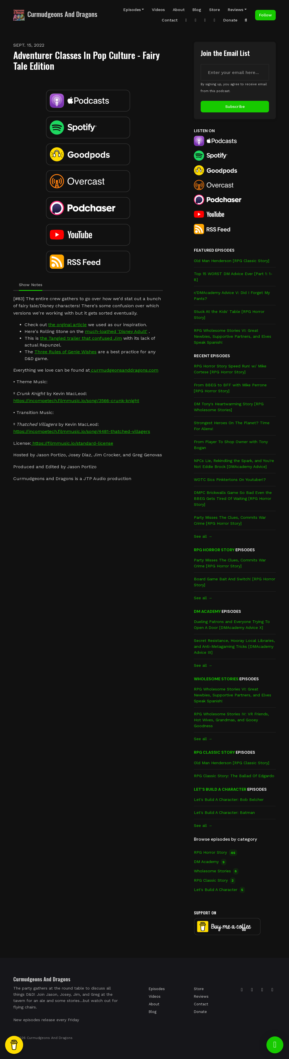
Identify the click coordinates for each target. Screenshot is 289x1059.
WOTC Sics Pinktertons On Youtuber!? (230, 479)
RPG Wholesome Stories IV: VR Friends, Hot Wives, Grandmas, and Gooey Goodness (231, 720)
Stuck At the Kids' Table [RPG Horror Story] (229, 314)
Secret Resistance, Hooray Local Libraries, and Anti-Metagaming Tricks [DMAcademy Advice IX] (234, 646)
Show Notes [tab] (30, 284)
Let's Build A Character (220, 789)
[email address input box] (235, 72)
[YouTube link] (205, 20)
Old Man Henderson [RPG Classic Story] (231, 260)
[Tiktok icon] (252, 990)
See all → (203, 536)
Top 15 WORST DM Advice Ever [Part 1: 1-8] (233, 276)
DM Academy (207, 611)
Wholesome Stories (216, 678)
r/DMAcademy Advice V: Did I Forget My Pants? (232, 295)
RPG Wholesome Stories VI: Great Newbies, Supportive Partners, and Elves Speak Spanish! (232, 336)
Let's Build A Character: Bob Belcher (229, 799)
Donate (230, 20)
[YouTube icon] (272, 990)
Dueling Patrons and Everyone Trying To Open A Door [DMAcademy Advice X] (232, 624)
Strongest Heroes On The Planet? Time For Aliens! (232, 425)
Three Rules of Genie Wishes (65, 351)
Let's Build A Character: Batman (224, 812)
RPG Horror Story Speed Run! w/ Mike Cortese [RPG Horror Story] (230, 369)
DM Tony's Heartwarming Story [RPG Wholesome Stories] (229, 407)
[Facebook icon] (262, 990)
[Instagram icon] (242, 990)
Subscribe (235, 106)
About (179, 9)
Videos (158, 9)
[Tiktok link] (195, 20)
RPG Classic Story (214, 752)
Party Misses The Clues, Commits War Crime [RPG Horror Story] (230, 520)
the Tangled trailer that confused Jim (81, 338)
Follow (265, 15)
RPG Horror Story (214, 549)
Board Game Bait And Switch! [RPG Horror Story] (234, 582)
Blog (196, 9)
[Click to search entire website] (246, 20)
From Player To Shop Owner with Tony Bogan (231, 444)
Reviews (235, 9)
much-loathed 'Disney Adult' (116, 331)
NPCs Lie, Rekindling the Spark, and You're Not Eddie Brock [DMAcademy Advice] (234, 463)
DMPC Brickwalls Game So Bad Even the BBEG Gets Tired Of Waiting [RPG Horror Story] (233, 498)
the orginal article (67, 324)
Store (214, 9)
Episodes (132, 9)
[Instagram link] (186, 20)
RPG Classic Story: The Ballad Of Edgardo (234, 775)
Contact (170, 20)
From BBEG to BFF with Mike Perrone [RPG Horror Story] (230, 388)
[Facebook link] (214, 20)
